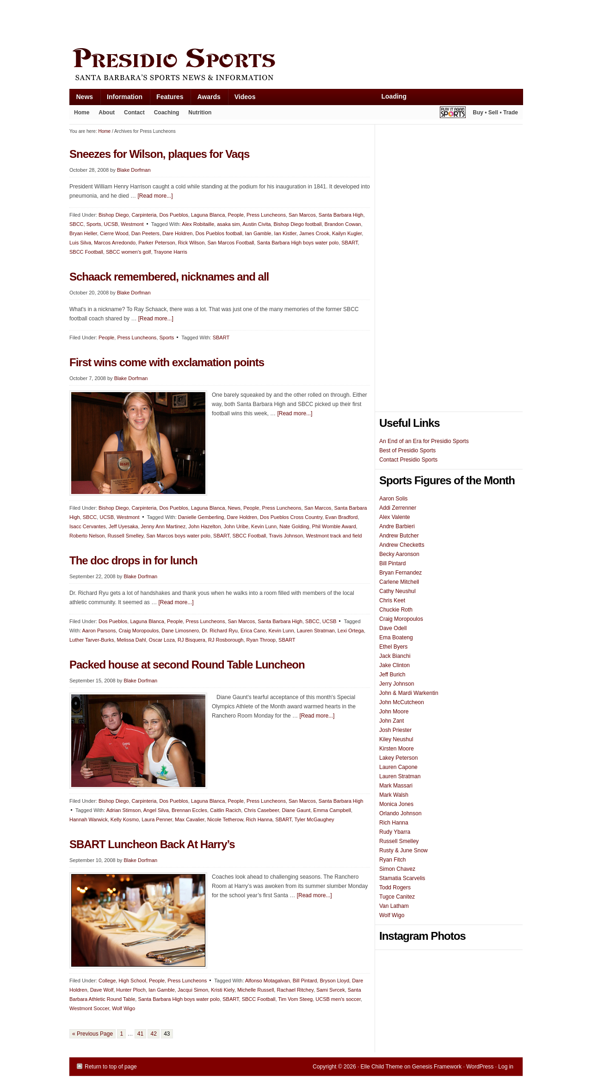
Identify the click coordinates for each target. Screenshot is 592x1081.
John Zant (391, 721)
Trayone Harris (170, 252)
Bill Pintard (305, 980)
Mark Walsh (393, 795)
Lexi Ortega (351, 630)
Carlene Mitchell (399, 582)
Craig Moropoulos (138, 630)
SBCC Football (86, 252)
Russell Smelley (125, 535)
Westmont (132, 224)
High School (132, 980)
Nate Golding (294, 526)
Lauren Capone (398, 767)
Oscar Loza (162, 640)
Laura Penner (157, 819)
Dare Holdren (177, 233)
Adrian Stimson (123, 810)
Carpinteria (144, 215)
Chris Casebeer (261, 810)
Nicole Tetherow (225, 819)
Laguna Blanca (208, 215)
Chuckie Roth (396, 609)
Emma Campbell (332, 810)
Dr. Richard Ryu (220, 630)
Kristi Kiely (222, 990)
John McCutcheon (401, 702)
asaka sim (228, 224)
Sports (93, 224)
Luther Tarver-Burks (91, 640)
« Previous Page (92, 1034)
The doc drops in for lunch (133, 560)
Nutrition (199, 112)
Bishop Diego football (297, 224)
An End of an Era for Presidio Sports (424, 441)
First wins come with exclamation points (166, 362)
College (107, 980)
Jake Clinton (394, 665)
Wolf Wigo (123, 1008)
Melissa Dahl (131, 640)
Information (121, 99)
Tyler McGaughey (314, 819)
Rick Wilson (191, 242)
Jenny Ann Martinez (163, 526)
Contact (134, 112)
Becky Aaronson (399, 554)
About (104, 114)
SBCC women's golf (128, 252)
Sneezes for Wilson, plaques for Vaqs (159, 154)
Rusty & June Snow (403, 850)
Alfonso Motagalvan (267, 980)
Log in (505, 1066)
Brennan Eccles (189, 810)
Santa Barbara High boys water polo (298, 242)
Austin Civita (256, 224)
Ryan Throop (261, 640)
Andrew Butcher (399, 535)
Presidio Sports (296, 66)
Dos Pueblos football (219, 233)
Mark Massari (396, 785)
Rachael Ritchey (295, 990)
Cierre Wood (114, 233)
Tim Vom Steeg (295, 999)
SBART (349, 242)
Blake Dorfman (134, 170)
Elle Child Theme (382, 1066)
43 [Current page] (167, 1034)
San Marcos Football (230, 242)
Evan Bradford (341, 517)
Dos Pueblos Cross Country (291, 517)
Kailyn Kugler (347, 233)
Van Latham (394, 906)
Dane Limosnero (180, 630)
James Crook (314, 233)
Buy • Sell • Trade (495, 112)
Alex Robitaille (198, 224)
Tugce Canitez (397, 897)
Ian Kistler (285, 233)
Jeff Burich (392, 674)
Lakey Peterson (398, 758)
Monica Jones (396, 804)
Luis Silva (80, 242)
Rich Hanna (259, 819)
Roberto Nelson (87, 535)
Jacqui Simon (193, 990)
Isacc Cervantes (87, 526)
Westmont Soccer (89, 1008)
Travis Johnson (286, 535)
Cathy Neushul (397, 591)
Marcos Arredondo (115, 242)
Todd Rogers (395, 887)
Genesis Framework (437, 1066)
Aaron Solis (393, 498)
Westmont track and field (334, 535)
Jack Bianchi (394, 656)
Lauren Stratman (316, 630)
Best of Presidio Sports (407, 450)
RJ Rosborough (225, 640)
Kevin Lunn (264, 526)
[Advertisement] (237, 22)
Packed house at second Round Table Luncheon (187, 664)
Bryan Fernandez (400, 572)
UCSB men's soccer (337, 999)
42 (153, 1034)
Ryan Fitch (392, 859)
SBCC (76, 224)
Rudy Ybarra (394, 832)
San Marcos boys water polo (178, 535)
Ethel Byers (393, 647)
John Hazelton (204, 526)
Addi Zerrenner (397, 508)
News (81, 99)
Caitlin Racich (225, 810)
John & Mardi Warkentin (408, 693)
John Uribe (236, 526)
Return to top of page (111, 1066)
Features (166, 99)
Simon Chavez (397, 869)
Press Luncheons (266, 215)
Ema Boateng (396, 637)
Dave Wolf (102, 990)
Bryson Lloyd (334, 980)
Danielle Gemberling (201, 517)
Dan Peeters (145, 233)
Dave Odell (393, 628)
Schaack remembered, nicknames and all (169, 276)
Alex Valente (394, 517)
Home (81, 112)
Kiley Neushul (396, 739)
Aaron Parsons (99, 630)
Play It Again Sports (453, 113)
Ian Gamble (258, 233)
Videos (245, 96)
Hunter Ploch (131, 990)
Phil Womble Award (334, 526)
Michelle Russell (255, 990)
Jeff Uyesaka (123, 526)
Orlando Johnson (400, 813)
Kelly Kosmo (125, 819)
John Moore (393, 711)
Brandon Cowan (343, 224)
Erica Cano (252, 630)
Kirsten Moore (396, 748)
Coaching (166, 112)
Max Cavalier (189, 819)
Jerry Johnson (396, 684)
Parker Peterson (156, 242)
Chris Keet (392, 600)
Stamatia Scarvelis (402, 878)
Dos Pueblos (173, 215)
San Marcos (302, 215)
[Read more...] (155, 196)
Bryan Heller (83, 233)
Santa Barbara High (341, 215)
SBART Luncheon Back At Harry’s (152, 844)
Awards (205, 99)
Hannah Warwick (88, 819)
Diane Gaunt (296, 810)
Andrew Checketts (401, 545)
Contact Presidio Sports (408, 459)
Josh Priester (395, 730)
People (236, 215)
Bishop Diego (114, 215)
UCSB (111, 224)
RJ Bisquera (191, 640)
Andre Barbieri (397, 526)
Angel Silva (156, 810)
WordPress (479, 1066)
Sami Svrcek (330, 990)
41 (140, 1034)
